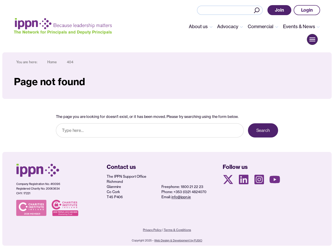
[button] (279, 10)
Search (263, 130)
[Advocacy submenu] (241, 26)
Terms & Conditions (177, 230)
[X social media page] (228, 179)
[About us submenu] (211, 26)
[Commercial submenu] (277, 26)
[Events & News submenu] (318, 26)
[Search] (256, 10)
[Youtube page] (274, 179)
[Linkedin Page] (243, 179)
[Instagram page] (259, 179)
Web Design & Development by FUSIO (178, 240)
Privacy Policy (152, 230)
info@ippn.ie (181, 197)
